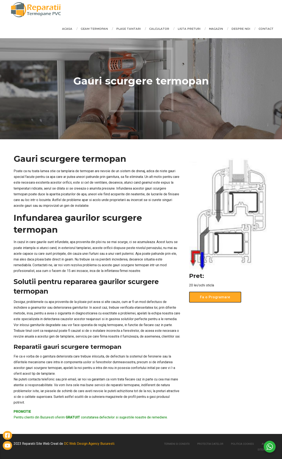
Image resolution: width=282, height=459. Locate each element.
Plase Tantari (128, 28)
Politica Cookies (242, 443)
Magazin (216, 28)
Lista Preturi (189, 28)
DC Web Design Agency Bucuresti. (89, 444)
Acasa (67, 28)
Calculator (159, 28)
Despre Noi (240, 28)
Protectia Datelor (210, 443)
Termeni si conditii (177, 443)
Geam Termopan (94, 28)
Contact (266, 28)
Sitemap (263, 449)
